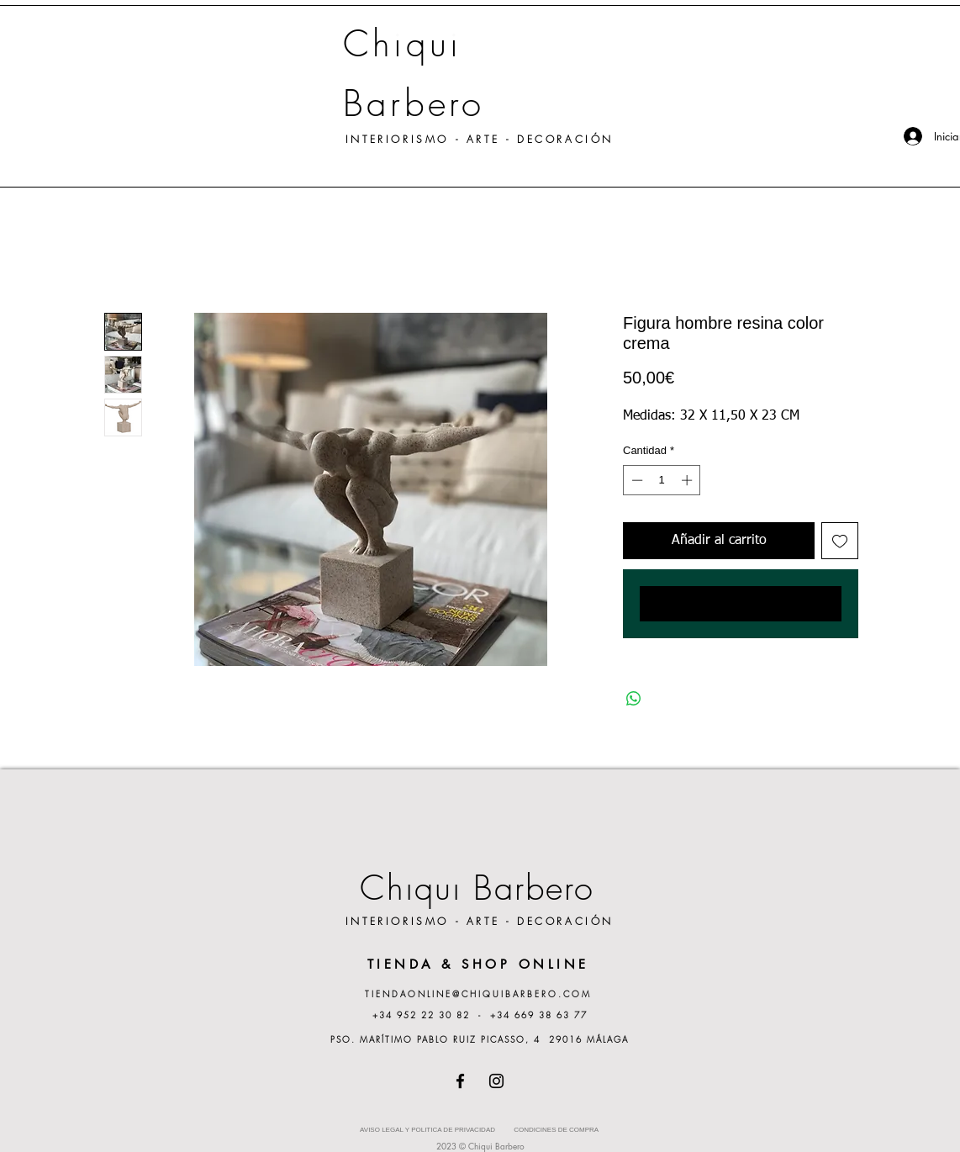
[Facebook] (460, 1081)
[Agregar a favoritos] (839, 540)
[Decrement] (635, 480)
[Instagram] (496, 1081)
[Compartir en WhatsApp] (634, 699)
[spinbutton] (662, 480)
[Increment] (688, 480)
